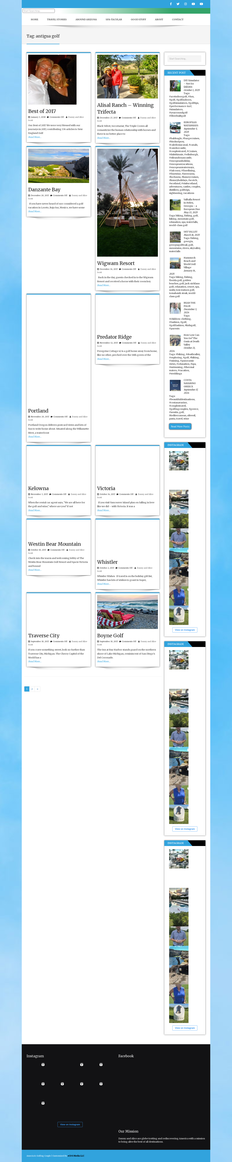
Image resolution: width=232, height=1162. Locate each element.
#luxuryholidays (178, 180)
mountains (175, 248)
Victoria (106, 488)
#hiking (194, 357)
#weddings (175, 373)
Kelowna (38, 488)
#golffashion (176, 325)
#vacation (183, 370)
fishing (188, 215)
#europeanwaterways (181, 167)
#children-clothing (180, 318)
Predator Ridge (114, 337)
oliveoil (191, 415)
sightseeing (175, 193)
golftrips (184, 189)
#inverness (188, 173)
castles (186, 186)
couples (195, 186)
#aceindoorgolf (178, 96)
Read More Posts (180, 426)
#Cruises (192, 151)
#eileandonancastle (180, 157)
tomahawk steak (178, 293)
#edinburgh (191, 154)
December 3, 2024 (190, 311)
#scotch (192, 180)
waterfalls (192, 222)
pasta (172, 418)
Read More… (34, 137)
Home (34, 19)
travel (179, 418)
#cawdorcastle (177, 148)
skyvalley (195, 248)
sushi (172, 289)
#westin (173, 412)
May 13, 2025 (191, 212)
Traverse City (44, 635)
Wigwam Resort (116, 263)
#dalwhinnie (176, 154)
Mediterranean (177, 415)
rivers (185, 248)
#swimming (176, 367)
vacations (188, 193)
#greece (193, 409)
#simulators (176, 109)
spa (183, 222)
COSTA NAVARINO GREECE (190, 383)
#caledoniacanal (178, 144)
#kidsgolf (190, 325)
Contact (178, 19)
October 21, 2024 (182, 349)
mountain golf (186, 218)
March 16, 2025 (192, 234)
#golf (172, 99)
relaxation (175, 222)
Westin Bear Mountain (54, 544)
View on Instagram (185, 630)
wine (186, 418)
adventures (175, 186)
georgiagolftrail (178, 244)
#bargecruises (191, 138)
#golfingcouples (178, 409)
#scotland (174, 183)
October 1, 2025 (192, 90)
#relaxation (182, 364)
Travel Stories (57, 19)
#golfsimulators (178, 103)
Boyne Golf (110, 635)
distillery (174, 189)
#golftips (193, 103)
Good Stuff (138, 19)
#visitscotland (189, 183)
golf (195, 215)
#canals (193, 144)
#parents (174, 328)
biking (179, 215)
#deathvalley (193, 354)
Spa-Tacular (114, 19)
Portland (38, 411)
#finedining (188, 170)
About (159, 19)
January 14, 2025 (182, 272)
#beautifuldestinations (182, 399)
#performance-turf (180, 106)
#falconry (174, 170)
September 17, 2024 (191, 391)
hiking (173, 218)
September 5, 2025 (190, 130)
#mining (174, 360)
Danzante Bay (44, 189)
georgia (188, 241)
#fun (191, 96)
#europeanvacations (181, 164)
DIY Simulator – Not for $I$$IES (191, 83)
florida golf (175, 280)
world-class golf (178, 225)
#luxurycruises (190, 177)
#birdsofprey (176, 141)
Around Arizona (86, 19)
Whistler (107, 562)
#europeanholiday (179, 160)
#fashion (174, 322)
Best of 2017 (42, 111)
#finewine (175, 173)
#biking (180, 354)
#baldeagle (175, 138)
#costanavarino (178, 402)
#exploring (175, 357)
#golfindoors (183, 99)
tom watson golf (185, 289)
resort (190, 286)
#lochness (175, 177)
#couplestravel (177, 151)
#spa (193, 364)
